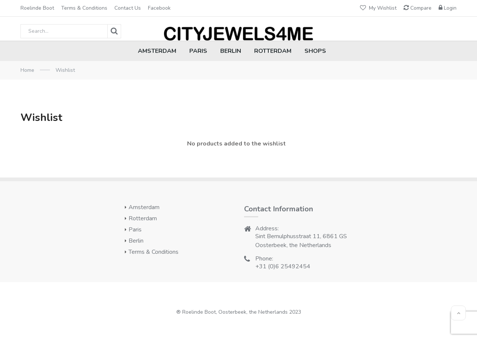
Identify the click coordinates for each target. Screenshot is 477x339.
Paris (135, 230)
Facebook (159, 8)
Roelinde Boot (37, 8)
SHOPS (315, 51)
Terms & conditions (84, 8)
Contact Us (127, 8)
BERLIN (230, 51)
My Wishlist (378, 8)
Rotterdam (143, 218)
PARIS (198, 51)
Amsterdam (144, 207)
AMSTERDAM (157, 51)
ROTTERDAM (272, 51)
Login (448, 8)
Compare (418, 8)
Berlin (136, 241)
